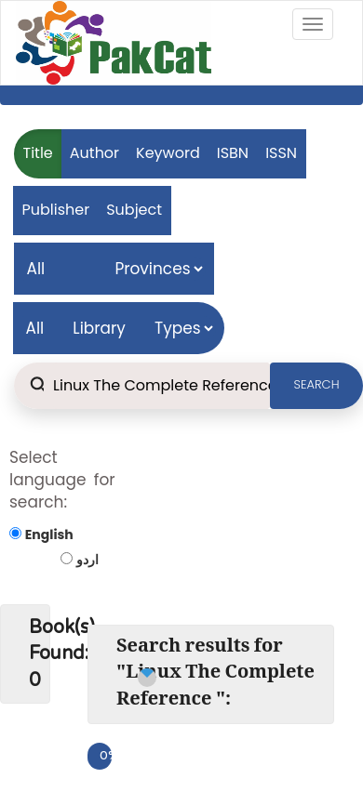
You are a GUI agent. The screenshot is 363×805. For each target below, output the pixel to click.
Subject (134, 209)
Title (38, 153)
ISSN (281, 153)
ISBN (233, 153)
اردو (87, 559)
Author (94, 153)
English (49, 534)
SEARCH (317, 384)
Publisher (56, 209)
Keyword (168, 153)
